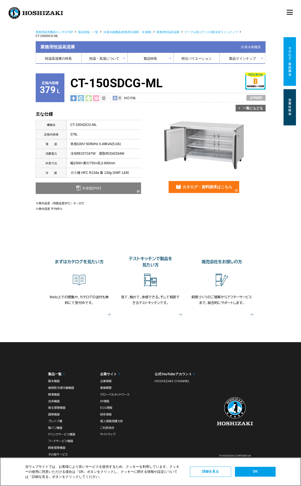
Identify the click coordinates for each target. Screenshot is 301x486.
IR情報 (104, 401)
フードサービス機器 (60, 440)
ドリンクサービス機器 (61, 434)
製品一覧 (55, 374)
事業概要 (106, 387)
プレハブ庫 (55, 421)
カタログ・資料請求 (289, 61)
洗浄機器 (54, 401)
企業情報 (106, 381)
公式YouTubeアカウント (173, 374)
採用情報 (106, 414)
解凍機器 (54, 394)
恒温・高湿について (104, 58)
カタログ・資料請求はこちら (207, 187)
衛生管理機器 (56, 407)
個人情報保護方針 (111, 421)
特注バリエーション (197, 58)
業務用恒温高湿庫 (167, 32)
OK (255, 471)
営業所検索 (289, 107)
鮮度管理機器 (56, 447)
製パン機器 (55, 427)
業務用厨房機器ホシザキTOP (54, 32)
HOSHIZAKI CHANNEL (172, 381)
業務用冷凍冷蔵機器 (61, 387)
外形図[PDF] (91, 188)
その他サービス (58, 454)
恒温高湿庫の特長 (58, 58)
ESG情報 (106, 407)
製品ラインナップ (242, 58)
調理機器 (54, 414)
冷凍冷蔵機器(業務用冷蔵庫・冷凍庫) (127, 32)
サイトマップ (107, 434)
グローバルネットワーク (115, 394)
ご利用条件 (107, 427)
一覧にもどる (253, 108)
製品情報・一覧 (88, 32)
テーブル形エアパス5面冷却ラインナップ (211, 32)
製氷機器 (54, 381)
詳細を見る (210, 471)
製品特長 (150, 58)
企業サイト (108, 374)
